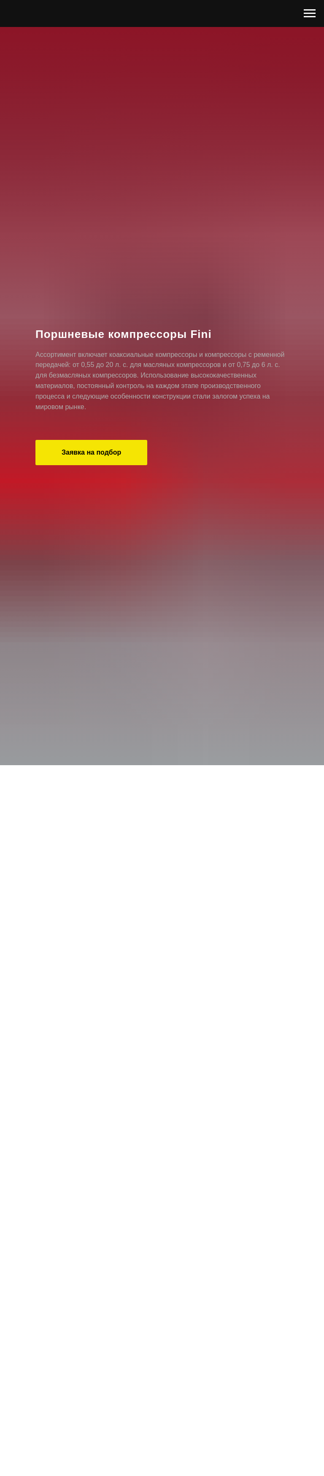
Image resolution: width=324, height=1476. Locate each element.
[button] (91, 452)
